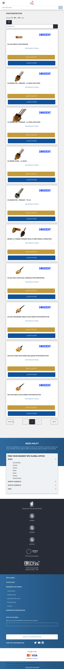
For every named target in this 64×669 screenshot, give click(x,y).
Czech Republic (17, 460)
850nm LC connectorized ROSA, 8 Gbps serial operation (29, 238)
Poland (14, 470)
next (54, 419)
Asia (10, 486)
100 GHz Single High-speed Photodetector (24, 392)
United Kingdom (17, 475)
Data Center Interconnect (13, 596)
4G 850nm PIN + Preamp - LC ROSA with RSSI (23, 121)
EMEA (10, 457)
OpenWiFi (9, 603)
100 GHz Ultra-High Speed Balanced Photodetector (28, 354)
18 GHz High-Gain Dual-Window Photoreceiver (25, 276)
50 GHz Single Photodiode (17, 44)
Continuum (35, 656)
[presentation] (19, 628)
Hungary (15, 465)
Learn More (31, 63)
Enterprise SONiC (11, 600)
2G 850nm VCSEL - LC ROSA (17, 160)
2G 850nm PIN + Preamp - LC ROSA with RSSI (23, 83)
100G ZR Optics (11, 588)
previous (10, 419)
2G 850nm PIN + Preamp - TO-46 (19, 199)
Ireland (14, 468)
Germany (15, 462)
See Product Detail (32, 48)
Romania (15, 473)
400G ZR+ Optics (11, 592)
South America (14, 483)
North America (14, 479)
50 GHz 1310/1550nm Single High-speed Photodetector (28, 315)
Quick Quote (31, 57)
